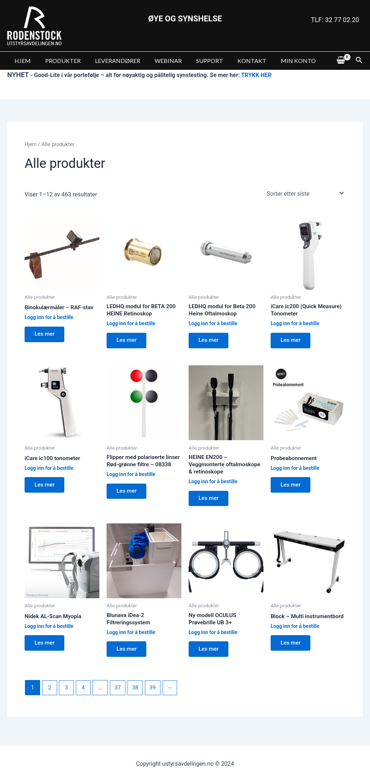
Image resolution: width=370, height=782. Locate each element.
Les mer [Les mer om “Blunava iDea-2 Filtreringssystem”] (127, 654)
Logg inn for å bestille (50, 318)
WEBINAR (158, 60)
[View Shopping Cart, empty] (340, 61)
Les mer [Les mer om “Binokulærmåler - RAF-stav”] (45, 335)
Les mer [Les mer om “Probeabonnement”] (291, 487)
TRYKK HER (256, 75)
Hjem (31, 144)
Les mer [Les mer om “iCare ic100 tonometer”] (45, 487)
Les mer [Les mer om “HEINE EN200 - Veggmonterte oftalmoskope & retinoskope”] (209, 501)
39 (155, 693)
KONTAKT (235, 60)
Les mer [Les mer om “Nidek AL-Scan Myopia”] (45, 647)
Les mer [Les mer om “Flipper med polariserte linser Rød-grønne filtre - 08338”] (127, 501)
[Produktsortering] (303, 193)
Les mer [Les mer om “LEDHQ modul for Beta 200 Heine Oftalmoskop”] (209, 341)
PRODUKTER (58, 60)
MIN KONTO (279, 60)
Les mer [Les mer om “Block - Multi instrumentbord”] (291, 654)
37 (119, 693)
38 (137, 693)
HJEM (21, 60)
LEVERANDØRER (110, 60)
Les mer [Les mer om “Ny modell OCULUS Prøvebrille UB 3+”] (209, 654)
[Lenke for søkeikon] (359, 61)
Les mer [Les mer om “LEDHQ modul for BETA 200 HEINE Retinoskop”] (127, 341)
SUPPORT (196, 60)
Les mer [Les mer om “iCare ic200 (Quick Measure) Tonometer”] (291, 341)
